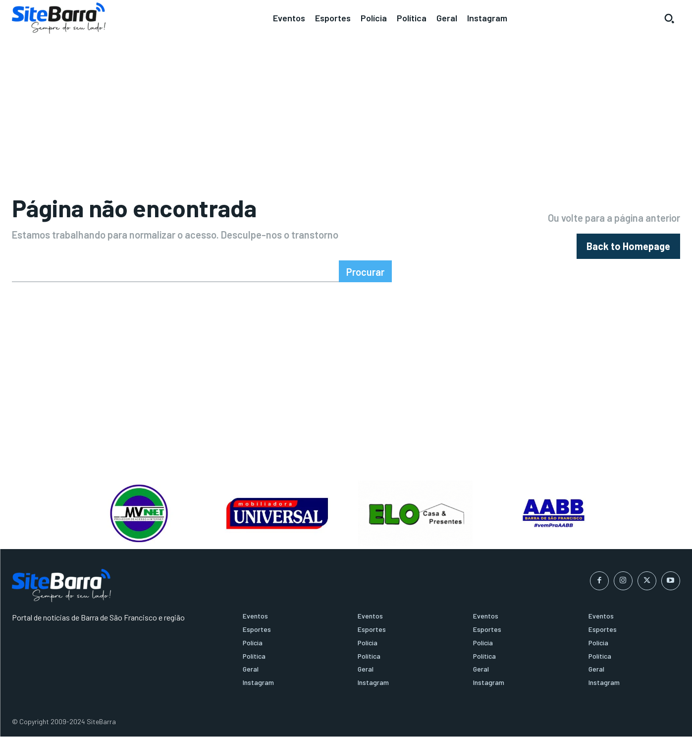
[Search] (365, 278)
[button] (669, 18)
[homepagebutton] (628, 249)
